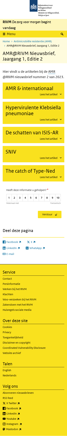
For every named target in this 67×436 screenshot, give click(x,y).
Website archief (12, 353)
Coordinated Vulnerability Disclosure (24, 347)
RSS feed (8, 398)
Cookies (7, 327)
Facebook (21, 408)
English (7, 370)
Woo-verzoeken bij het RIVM (19, 299)
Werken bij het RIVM (15, 289)
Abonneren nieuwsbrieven (18, 392)
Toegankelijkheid (13, 337)
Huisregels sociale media (17, 310)
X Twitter (21, 403)
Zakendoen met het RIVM (18, 304)
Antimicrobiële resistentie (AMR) (33, 41)
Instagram (22, 424)
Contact (7, 278)
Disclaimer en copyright (16, 342)
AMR (51, 72)
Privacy (7, 332)
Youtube (20, 419)
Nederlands (9, 375)
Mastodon (21, 429)
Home (6, 41)
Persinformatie (11, 284)
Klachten (8, 294)
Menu (11, 34)
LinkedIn (21, 413)
